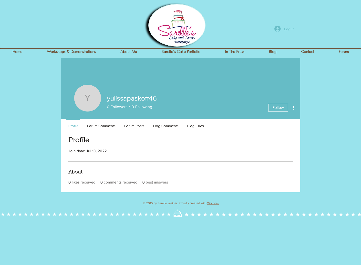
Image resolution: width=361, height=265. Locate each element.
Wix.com (213, 203)
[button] (181, 51)
